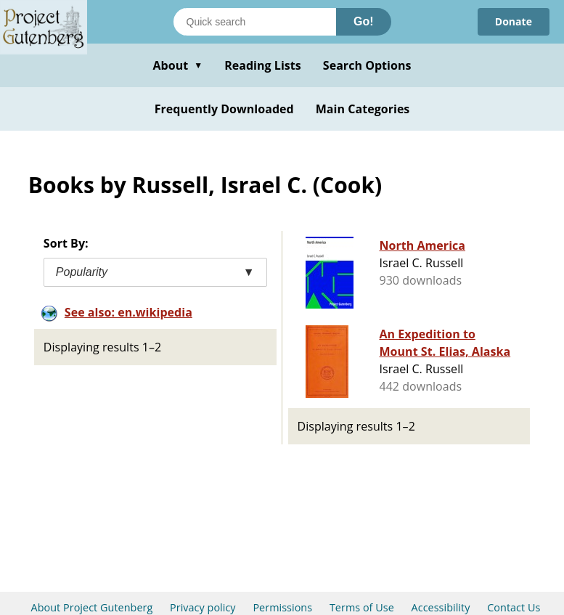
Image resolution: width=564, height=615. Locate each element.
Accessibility (441, 607)
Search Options (367, 65)
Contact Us (513, 607)
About (177, 65)
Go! (363, 21)
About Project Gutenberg (92, 607)
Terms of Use (362, 607)
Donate (513, 21)
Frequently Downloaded (224, 109)
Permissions (282, 607)
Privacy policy (203, 607)
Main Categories (363, 109)
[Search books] (254, 22)
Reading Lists (262, 65)
